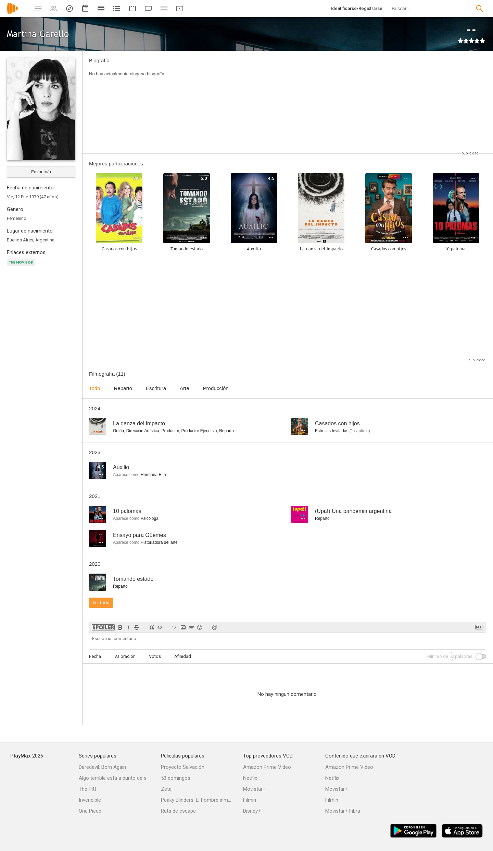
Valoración (125, 656)
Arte (184, 388)
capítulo (360, 430)
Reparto (123, 388)
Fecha (95, 656)
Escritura (156, 388)
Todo (94, 388)
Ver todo (101, 602)
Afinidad (182, 656)
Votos (155, 656)
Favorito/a (41, 171)
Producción (216, 388)
